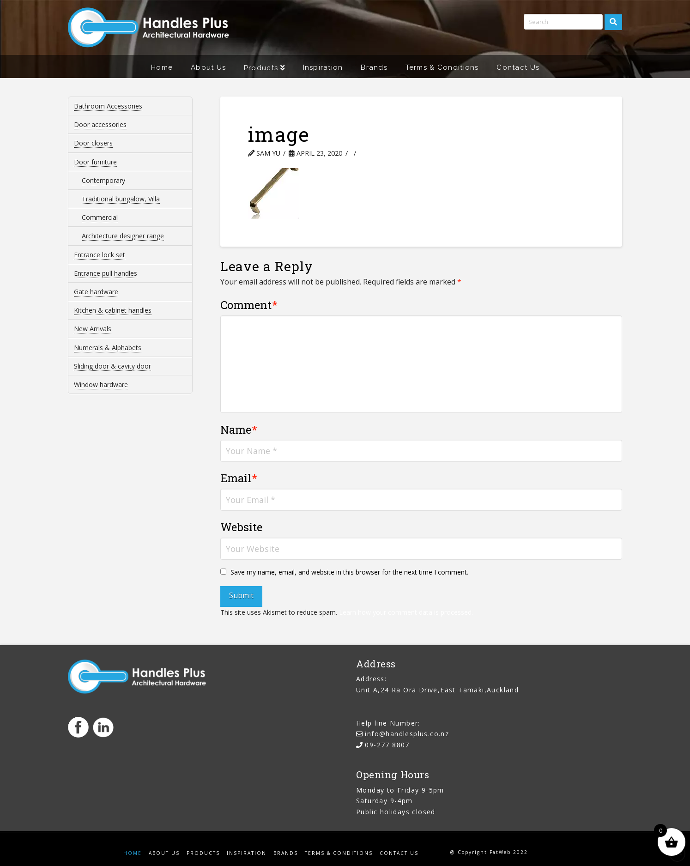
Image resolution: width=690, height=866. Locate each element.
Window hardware (101, 384)
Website (241, 527)
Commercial (100, 217)
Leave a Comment (396, 153)
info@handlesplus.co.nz (407, 733)
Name (239, 429)
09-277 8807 (387, 744)
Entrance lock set (99, 254)
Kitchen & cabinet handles (112, 310)
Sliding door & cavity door (112, 366)
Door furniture (95, 161)
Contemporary (103, 180)
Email (239, 478)
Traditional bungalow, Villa (121, 198)
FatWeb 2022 (509, 852)
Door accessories (100, 124)
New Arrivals (92, 328)
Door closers (93, 143)
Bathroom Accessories (108, 106)
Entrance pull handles (105, 273)
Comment (249, 304)
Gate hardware (96, 291)
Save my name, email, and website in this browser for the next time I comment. (349, 572)
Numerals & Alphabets (107, 347)
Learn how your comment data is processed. (406, 612)
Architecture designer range (123, 235)
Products (203, 853)
